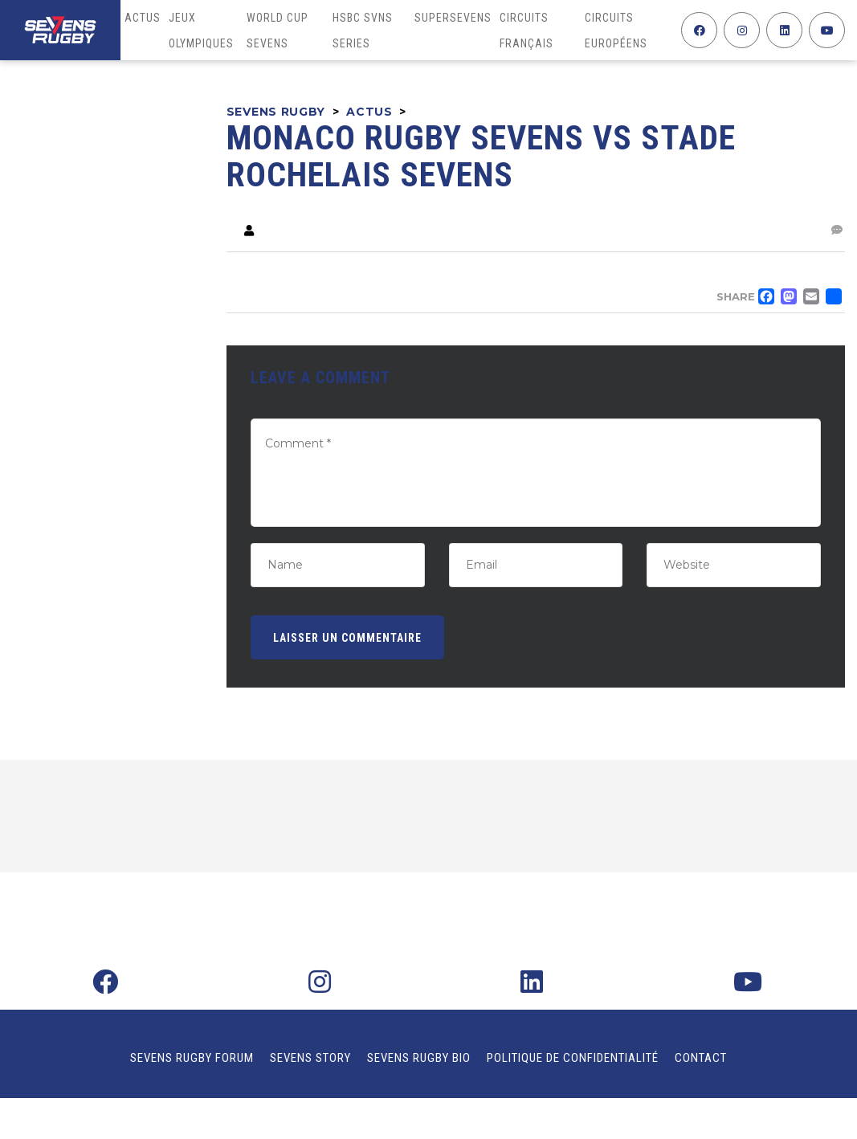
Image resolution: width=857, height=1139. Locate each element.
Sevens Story (310, 1058)
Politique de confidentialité (573, 1058)
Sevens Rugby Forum (192, 1058)
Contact (701, 1058)
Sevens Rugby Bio (419, 1058)
